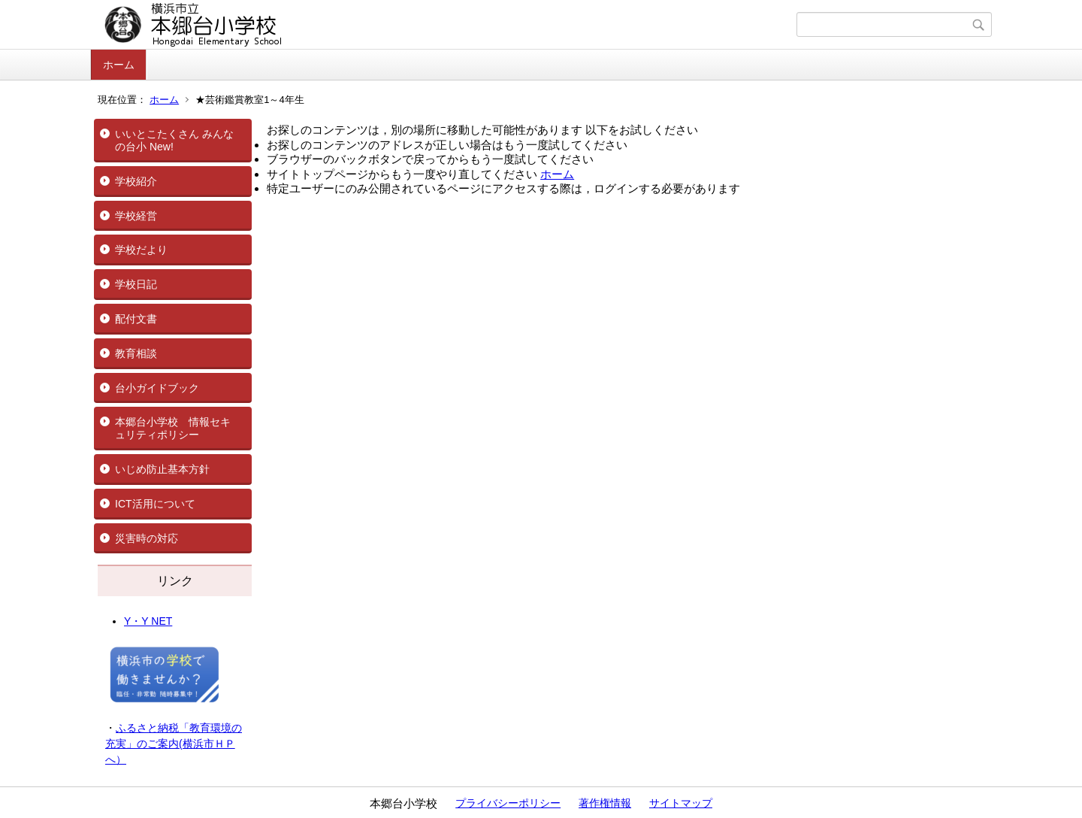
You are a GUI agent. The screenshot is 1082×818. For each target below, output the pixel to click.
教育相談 (136, 353)
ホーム (118, 65)
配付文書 (136, 319)
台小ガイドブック (157, 388)
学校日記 (136, 284)
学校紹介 (136, 181)
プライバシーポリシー (508, 803)
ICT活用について (155, 504)
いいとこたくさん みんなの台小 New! (174, 140)
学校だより (141, 250)
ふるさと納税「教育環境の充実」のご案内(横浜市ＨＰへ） (173, 743)
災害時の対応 (146, 538)
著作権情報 (605, 803)
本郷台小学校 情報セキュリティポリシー (173, 428)
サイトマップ (680, 803)
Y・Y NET (148, 621)
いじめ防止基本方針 (162, 469)
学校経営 (136, 216)
